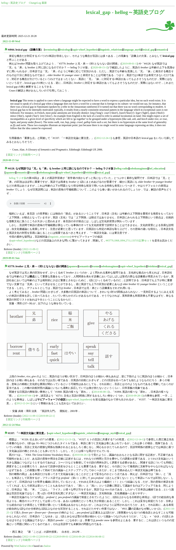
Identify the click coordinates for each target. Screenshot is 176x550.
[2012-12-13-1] (66, 439)
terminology (51, 49)
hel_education (156, 168)
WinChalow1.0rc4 (23, 546)
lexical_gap (148, 49)
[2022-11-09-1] (30, 249)
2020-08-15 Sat (11, 160)
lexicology (65, 49)
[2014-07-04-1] (26, 395)
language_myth (132, 49)
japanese (10, 172)
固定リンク (14, 154)
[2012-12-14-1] (136, 439)
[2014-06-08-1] (101, 391)
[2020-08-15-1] (100, 67)
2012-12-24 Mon (11, 424)
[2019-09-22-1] (47, 415)
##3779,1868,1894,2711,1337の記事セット (129, 240)
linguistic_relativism (111, 49)
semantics (161, 49)
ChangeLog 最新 (38, 2)
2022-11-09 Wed (11, 41)
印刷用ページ (30, 154)
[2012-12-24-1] (103, 138)
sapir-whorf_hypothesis (85, 49)
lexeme (33, 172)
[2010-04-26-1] (82, 454)
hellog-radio (121, 168)
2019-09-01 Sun (11, 258)
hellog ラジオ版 (17, 178)
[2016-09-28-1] (135, 395)
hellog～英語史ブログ (13, 2)
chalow (47, 546)
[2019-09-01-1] (129, 63)
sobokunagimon (138, 168)
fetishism (90, 172)
